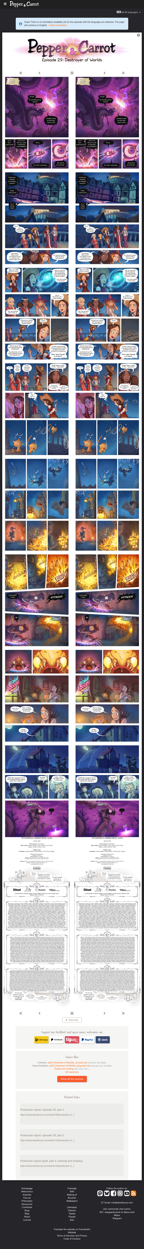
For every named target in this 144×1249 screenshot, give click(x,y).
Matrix (117, 1215)
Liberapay (72, 1207)
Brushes (72, 1198)
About (27, 1217)
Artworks (27, 1195)
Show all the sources (72, 1079)
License (27, 1220)
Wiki (72, 1191)
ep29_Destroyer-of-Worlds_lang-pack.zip (80, 1066)
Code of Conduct (72, 1239)
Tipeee (72, 1213)
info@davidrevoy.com (122, 1202)
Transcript (73, 1020)
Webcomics (27, 1191)
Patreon (72, 1210)
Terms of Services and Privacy (72, 1236)
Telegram (117, 1218)
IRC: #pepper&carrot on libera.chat (117, 1212)
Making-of (72, 1195)
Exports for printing (72, 1069)
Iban (72, 1220)
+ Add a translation (57, 25)
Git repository (72, 1072)
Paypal (72, 1217)
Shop (27, 1210)
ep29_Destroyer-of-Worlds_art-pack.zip (77, 1062)
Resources (27, 1204)
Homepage (27, 1188)
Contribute (27, 1207)
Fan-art (27, 1198)
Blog (27, 1213)
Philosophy (27, 1201)
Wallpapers (71, 1201)
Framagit (72, 1188)
